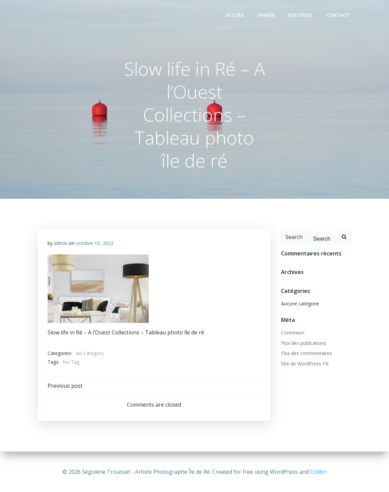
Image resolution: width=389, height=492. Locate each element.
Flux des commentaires (306, 353)
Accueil (235, 15)
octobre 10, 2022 (95, 244)
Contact (338, 15)
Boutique (300, 15)
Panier (266, 15)
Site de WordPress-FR (304, 363)
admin (61, 244)
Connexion (292, 333)
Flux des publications (303, 343)
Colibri (318, 471)
